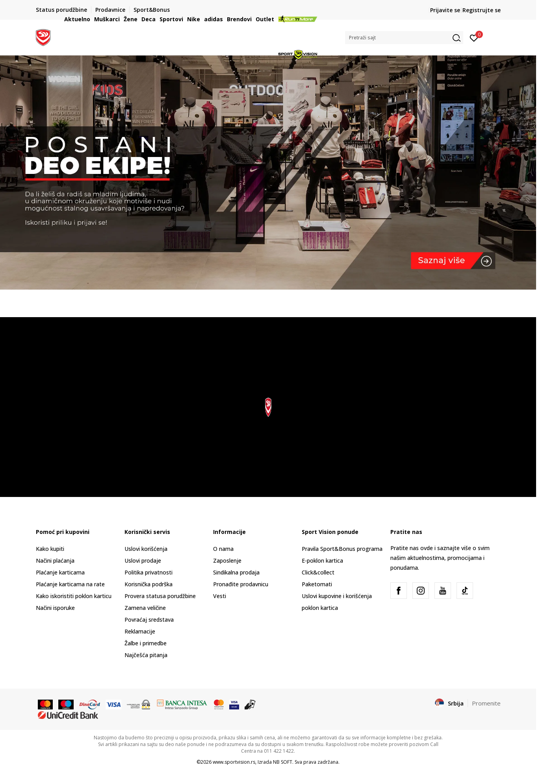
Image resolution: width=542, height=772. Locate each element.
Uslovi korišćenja (145, 548)
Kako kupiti (50, 548)
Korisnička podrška (148, 584)
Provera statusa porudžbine (160, 596)
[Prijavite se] (474, 37)
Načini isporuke (55, 607)
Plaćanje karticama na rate (70, 584)
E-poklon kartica (322, 560)
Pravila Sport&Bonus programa (342, 548)
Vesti (219, 596)
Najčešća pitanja (145, 655)
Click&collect (318, 572)
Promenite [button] (486, 703)
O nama (223, 548)
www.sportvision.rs (234, 762)
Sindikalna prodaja (236, 572)
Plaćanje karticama (60, 572)
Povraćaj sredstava (149, 619)
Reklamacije (139, 631)
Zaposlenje (227, 560)
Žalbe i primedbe (145, 643)
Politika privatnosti (148, 572)
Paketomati (317, 584)
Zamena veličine (145, 607)
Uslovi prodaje (142, 560)
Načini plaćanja (55, 560)
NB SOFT (282, 762)
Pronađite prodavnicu (240, 584)
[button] (404, 37)
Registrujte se (481, 10)
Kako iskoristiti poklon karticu (73, 596)
